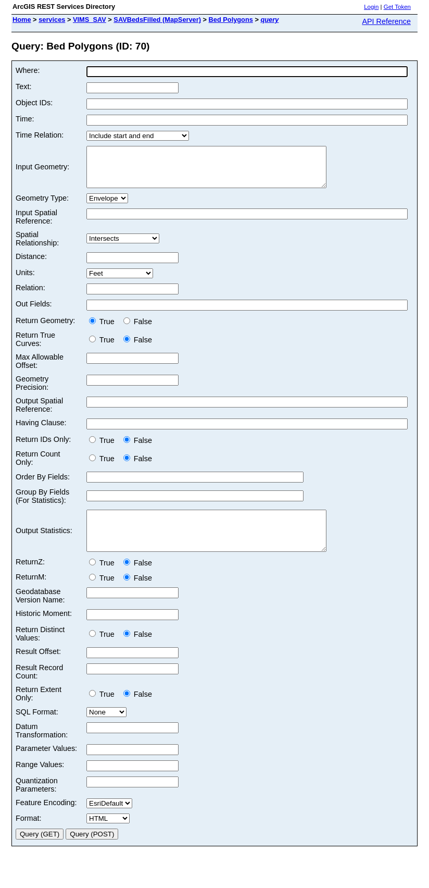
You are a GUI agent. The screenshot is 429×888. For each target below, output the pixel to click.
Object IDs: (34, 102)
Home (21, 19)
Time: (25, 119)
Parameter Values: (46, 764)
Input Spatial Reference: (36, 224)
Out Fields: (34, 311)
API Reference (386, 21)
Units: (25, 280)
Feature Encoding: (46, 818)
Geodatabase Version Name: (40, 611)
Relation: (30, 295)
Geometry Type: (42, 206)
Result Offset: (38, 667)
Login (371, 7)
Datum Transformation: (42, 746)
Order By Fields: (43, 484)
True (104, 329)
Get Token (397, 7)
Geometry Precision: (32, 391)
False (137, 329)
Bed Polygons (231, 19)
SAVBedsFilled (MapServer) (157, 19)
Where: (28, 70)
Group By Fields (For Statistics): (42, 504)
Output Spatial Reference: (39, 412)
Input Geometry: (42, 171)
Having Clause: (41, 430)
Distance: (31, 264)
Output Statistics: (44, 542)
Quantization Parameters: (37, 800)
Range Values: (40, 780)
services (52, 19)
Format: (29, 834)
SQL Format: (37, 727)
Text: (23, 86)
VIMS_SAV (89, 19)
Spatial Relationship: (37, 246)
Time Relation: (40, 135)
